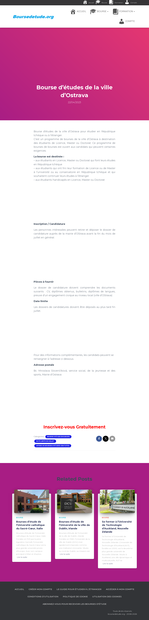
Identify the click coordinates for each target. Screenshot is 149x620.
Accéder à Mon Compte (41, 596)
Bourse (19, 517)
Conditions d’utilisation (76, 596)
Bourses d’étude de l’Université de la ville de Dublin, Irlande (74, 525)
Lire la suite (22, 557)
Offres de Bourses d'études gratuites (52, 446)
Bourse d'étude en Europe (58, 436)
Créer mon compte (57, 589)
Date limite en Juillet (45, 441)
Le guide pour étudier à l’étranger (96, 589)
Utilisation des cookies (40, 604)
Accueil (35, 589)
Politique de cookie (109, 596)
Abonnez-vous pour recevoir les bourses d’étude (92, 604)
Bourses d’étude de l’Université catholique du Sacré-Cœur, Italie (30, 525)
